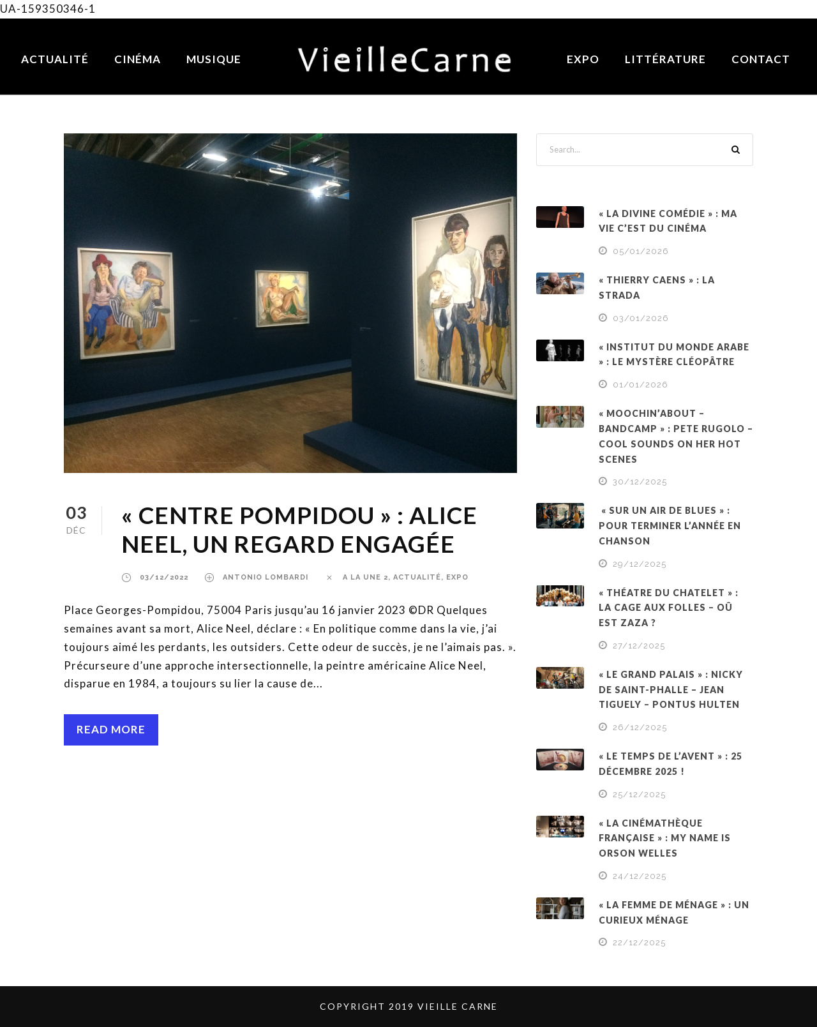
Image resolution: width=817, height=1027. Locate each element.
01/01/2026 (640, 384)
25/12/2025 (639, 794)
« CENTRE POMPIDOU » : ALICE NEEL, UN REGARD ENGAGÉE (299, 528)
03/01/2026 (641, 318)
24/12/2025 (639, 876)
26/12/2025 (640, 727)
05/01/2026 (641, 251)
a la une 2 (365, 577)
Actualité (55, 59)
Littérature (665, 59)
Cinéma (137, 59)
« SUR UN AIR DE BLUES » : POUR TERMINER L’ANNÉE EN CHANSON (670, 525)
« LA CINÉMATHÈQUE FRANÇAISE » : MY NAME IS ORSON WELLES (665, 838)
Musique (213, 59)
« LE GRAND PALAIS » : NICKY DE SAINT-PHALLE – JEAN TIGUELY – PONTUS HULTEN (671, 689)
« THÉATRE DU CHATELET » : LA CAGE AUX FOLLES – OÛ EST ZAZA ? (668, 608)
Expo (583, 59)
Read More (111, 729)
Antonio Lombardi (265, 577)
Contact (760, 59)
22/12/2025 (639, 942)
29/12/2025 (639, 564)
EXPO (457, 577)
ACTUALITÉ (417, 577)
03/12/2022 (164, 577)
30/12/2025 (640, 481)
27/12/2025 (639, 645)
